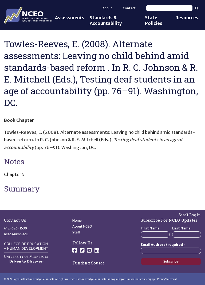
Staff (76, 232)
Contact (129, 8)
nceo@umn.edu (16, 234)
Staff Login (190, 214)
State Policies (153, 20)
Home (77, 220)
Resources (186, 17)
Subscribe (171, 261)
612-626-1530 (15, 228)
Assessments (69, 17)
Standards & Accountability (106, 20)
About (107, 8)
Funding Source (88, 263)
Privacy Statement (167, 279)
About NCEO (82, 226)
